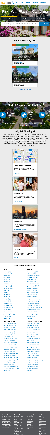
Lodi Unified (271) (31, 340)
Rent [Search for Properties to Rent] (25, 18)
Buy (17, 2)
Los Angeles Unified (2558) (10, 342)
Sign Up (16, 257)
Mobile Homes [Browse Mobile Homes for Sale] (30, 425)
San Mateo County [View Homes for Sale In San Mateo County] (6, 421)
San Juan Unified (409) (32, 364)
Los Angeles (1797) (8, 288)
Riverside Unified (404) (9, 355)
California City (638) (8, 275)
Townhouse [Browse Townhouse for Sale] (29, 419)
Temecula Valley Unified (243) (34, 368)
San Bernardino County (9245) (34, 300)
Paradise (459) (7, 300)
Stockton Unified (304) (9, 364)
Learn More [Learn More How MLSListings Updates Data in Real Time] (17, 173)
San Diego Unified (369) (9, 361)
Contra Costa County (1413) (33, 275)
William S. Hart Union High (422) (11, 368)
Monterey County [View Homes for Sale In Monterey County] (6, 419)
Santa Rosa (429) (8, 311)
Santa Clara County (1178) (33, 309)
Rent (27, 2)
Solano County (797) (32, 311)
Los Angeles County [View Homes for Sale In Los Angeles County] (6, 425)
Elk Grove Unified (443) (9, 333)
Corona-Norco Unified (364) (10, 329)
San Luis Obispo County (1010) (34, 307)
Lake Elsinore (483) (8, 283)
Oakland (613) (7, 294)
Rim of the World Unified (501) (11, 353)
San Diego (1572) (8, 305)
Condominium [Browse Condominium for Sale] (30, 421)
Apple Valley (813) (8, 273)
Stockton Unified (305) (32, 366)
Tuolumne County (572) (32, 316)
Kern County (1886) (31, 279)
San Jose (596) (7, 309)
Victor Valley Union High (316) (11, 366)
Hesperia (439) (7, 281)
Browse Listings (5, 427)
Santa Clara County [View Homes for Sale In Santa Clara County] (6, 416)
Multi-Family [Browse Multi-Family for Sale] (29, 422)
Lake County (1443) (31, 281)
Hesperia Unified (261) (32, 334)
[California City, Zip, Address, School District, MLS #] (20, 24)
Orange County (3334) (32, 292)
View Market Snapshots (20, 229)
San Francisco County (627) (33, 303)
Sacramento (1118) (8, 303)
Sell (22, 2)
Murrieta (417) (7, 292)
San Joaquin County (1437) (33, 305)
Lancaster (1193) (8, 285)
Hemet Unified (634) (8, 334)
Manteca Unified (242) (32, 346)
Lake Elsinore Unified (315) (33, 338)
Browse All (7, 318)
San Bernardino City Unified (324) (12, 359)
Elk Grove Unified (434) (32, 331)
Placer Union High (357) (9, 351)
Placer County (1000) (32, 294)
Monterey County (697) (32, 288)
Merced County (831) (32, 286)
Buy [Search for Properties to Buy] (8, 18)
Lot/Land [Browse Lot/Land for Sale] (29, 424)
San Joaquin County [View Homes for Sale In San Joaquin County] (6, 422)
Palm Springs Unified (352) (10, 349)
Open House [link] (35, 2)
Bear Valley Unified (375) (10, 325)
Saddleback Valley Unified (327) (11, 357)
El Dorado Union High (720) (10, 331)
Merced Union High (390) (10, 344)
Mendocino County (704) (33, 285)
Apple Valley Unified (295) (10, 323)
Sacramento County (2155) (33, 298)
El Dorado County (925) (32, 277)
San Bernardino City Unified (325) (35, 361)
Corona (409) (7, 277)
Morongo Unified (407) (9, 346)
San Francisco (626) (8, 307)
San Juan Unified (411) (9, 362)
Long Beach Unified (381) (10, 340)
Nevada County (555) (32, 290)
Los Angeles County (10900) (34, 283)
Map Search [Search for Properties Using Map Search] (43, 2)
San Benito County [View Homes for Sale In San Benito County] (6, 424)
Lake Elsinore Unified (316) (10, 338)
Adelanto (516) (7, 272)
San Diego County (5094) (33, 301)
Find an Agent (18, 201)
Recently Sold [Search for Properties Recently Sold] (41, 18)
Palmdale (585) (7, 298)
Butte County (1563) (31, 273)
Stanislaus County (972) (32, 314)
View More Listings (25, 89)
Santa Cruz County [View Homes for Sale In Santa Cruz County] (6, 418)
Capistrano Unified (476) (9, 327)
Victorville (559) (7, 316)
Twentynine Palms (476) (9, 314)
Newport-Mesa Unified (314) (10, 347)
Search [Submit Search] (44, 24)
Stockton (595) (7, 313)
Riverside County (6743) (33, 296)
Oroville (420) (7, 296)
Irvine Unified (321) (8, 336)
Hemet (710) (7, 279)
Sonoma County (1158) (32, 313)
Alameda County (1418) (32, 272)
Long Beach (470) (8, 286)
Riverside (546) (7, 301)
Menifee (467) (7, 290)
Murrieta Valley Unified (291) (34, 349)
